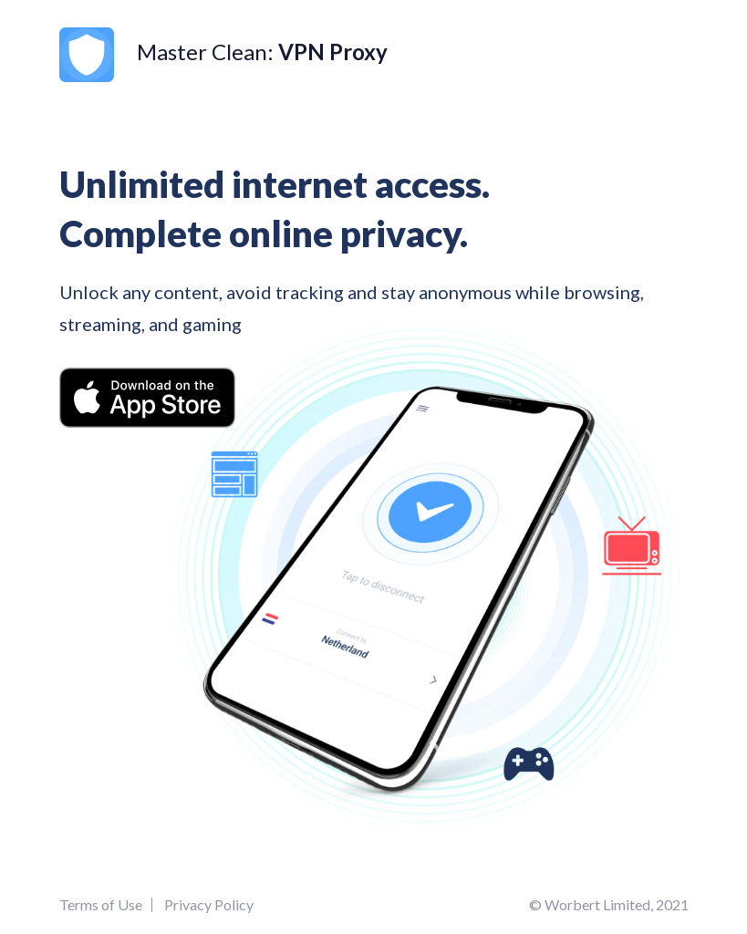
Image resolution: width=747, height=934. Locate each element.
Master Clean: (223, 51)
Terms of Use (100, 905)
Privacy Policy (209, 905)
